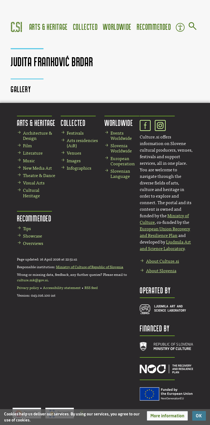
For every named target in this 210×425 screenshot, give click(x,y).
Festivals (75, 133)
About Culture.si (162, 261)
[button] (167, 416)
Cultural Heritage (31, 193)
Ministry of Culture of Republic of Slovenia (89, 267)
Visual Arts (34, 183)
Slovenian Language (120, 174)
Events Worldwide (121, 136)
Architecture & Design (37, 136)
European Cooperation (122, 161)
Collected (85, 27)
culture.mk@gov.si (32, 280)
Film (27, 145)
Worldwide (117, 27)
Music (29, 160)
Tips (27, 228)
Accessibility (180, 27)
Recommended (154, 27)
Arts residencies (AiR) (82, 143)
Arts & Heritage (48, 27)
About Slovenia (161, 270)
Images (74, 160)
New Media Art (37, 168)
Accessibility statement (62, 288)
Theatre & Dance (39, 175)
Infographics (79, 168)
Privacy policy (28, 288)
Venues (74, 153)
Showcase (32, 236)
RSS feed (91, 288)
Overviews (33, 243)
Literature (33, 153)
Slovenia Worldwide (121, 148)
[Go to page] (192, 27)
